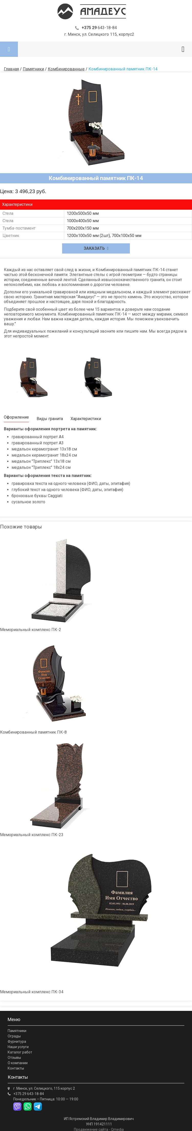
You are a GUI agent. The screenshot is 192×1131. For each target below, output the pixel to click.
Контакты (16, 1068)
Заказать (96, 248)
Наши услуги (18, 1047)
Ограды (14, 1036)
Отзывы (14, 1057)
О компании (18, 1063)
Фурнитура (17, 1041)
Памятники (17, 1031)
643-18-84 (99, 27)
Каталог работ (20, 1052)
